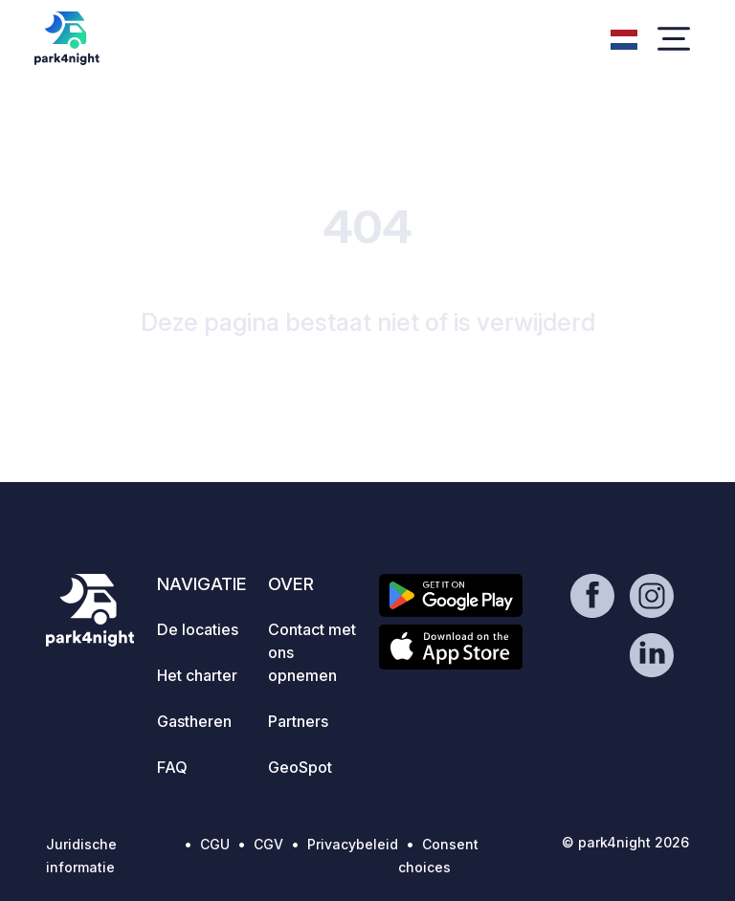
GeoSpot (300, 767)
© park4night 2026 (625, 842)
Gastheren (194, 721)
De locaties (197, 629)
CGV (268, 844)
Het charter (197, 675)
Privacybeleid (352, 844)
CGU (215, 844)
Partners (298, 721)
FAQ (172, 767)
